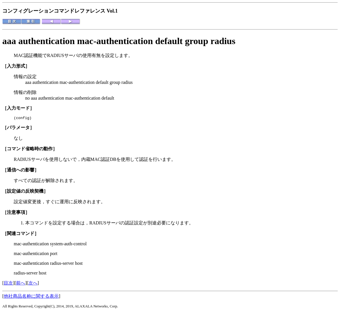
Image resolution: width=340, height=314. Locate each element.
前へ (20, 283)
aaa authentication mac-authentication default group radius (119, 41)
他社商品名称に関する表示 (31, 297)
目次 (8, 283)
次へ (32, 283)
